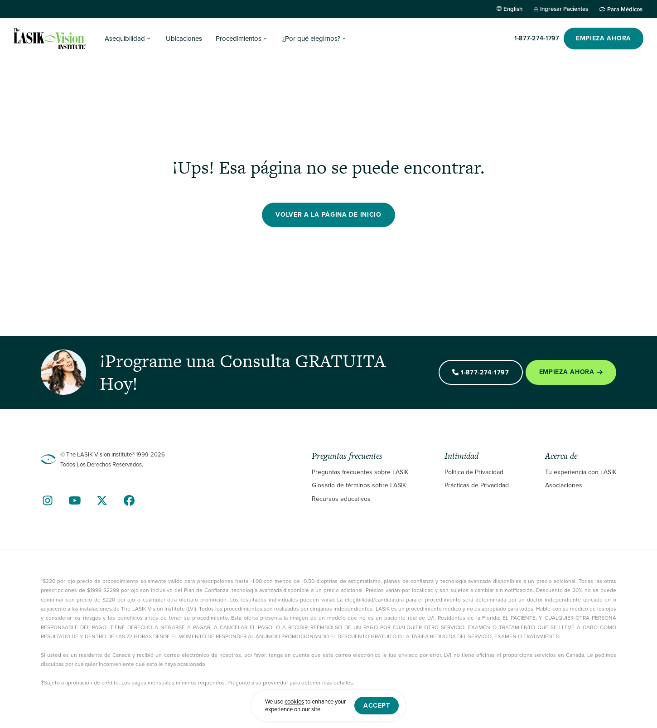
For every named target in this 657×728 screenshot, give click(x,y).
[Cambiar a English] (509, 9)
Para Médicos (625, 9)
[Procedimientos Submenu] (265, 38)
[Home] (50, 38)
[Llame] (536, 38)
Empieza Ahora (571, 372)
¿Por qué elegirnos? (311, 39)
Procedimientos (238, 39)
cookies (294, 701)
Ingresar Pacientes (564, 9)
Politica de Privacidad (473, 472)
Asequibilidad (125, 39)
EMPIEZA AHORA (603, 38)
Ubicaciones (184, 39)
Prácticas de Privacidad (476, 485)
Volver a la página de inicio (328, 214)
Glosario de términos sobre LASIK (359, 485)
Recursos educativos (341, 499)
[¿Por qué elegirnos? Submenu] (344, 38)
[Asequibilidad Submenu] (148, 38)
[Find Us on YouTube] (75, 500)
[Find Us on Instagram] (47, 500)
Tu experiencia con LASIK (580, 472)
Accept (376, 705)
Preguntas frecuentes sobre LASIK (360, 472)
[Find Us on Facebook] (129, 500)
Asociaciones (563, 485)
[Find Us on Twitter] (102, 500)
